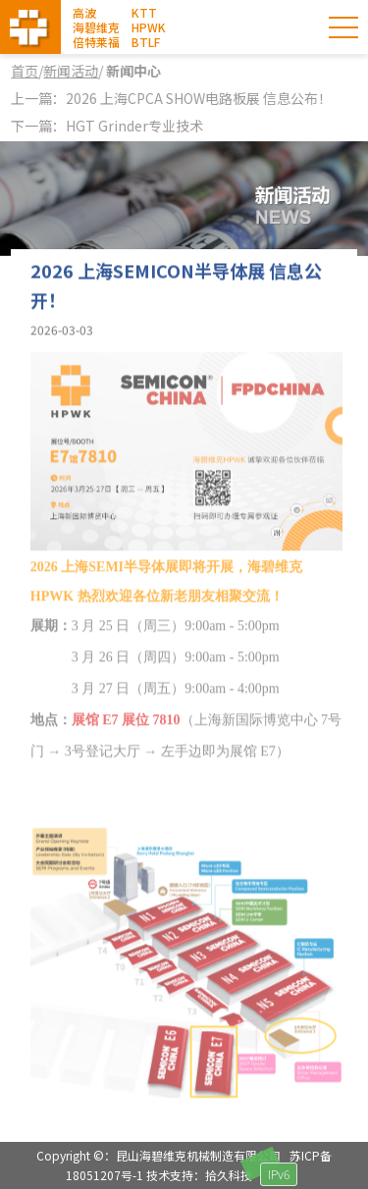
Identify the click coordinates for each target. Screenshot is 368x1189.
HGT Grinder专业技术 (134, 125)
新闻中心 (133, 70)
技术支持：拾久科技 (199, 1174)
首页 (25, 70)
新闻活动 (71, 70)
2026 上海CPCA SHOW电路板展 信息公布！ (199, 98)
